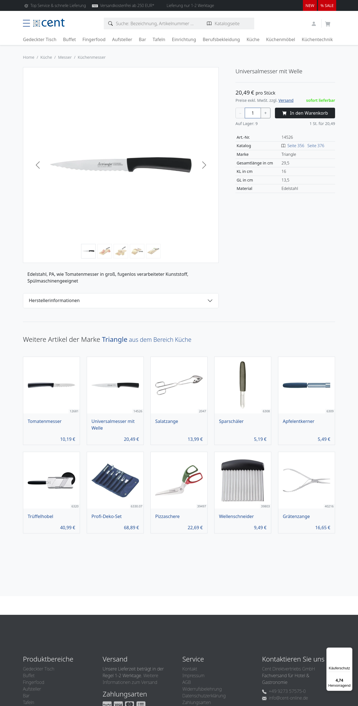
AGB (186, 682)
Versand (286, 100)
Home (28, 57)
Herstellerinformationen (54, 300)
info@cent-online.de (285, 698)
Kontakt (189, 669)
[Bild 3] (121, 251)
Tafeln (159, 39)
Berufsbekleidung (221, 39)
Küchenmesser (92, 57)
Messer (65, 57)
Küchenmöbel (280, 39)
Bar (142, 39)
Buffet (69, 39)
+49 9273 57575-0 (284, 691)
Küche (252, 39)
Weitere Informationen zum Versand (130, 678)
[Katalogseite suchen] (209, 23)
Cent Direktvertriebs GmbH (288, 669)
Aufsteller (122, 39)
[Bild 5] (153, 251)
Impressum (193, 675)
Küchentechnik (317, 39)
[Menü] (349, 651)
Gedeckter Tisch (39, 39)
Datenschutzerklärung (204, 696)
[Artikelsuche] (110, 23)
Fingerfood (94, 39)
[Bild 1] (88, 251)
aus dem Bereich (146, 339)
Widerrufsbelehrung (202, 689)
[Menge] (253, 113)
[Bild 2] (104, 251)
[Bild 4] (137, 251)
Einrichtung (184, 39)
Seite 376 (315, 145)
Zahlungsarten (196, 702)
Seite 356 (296, 145)
